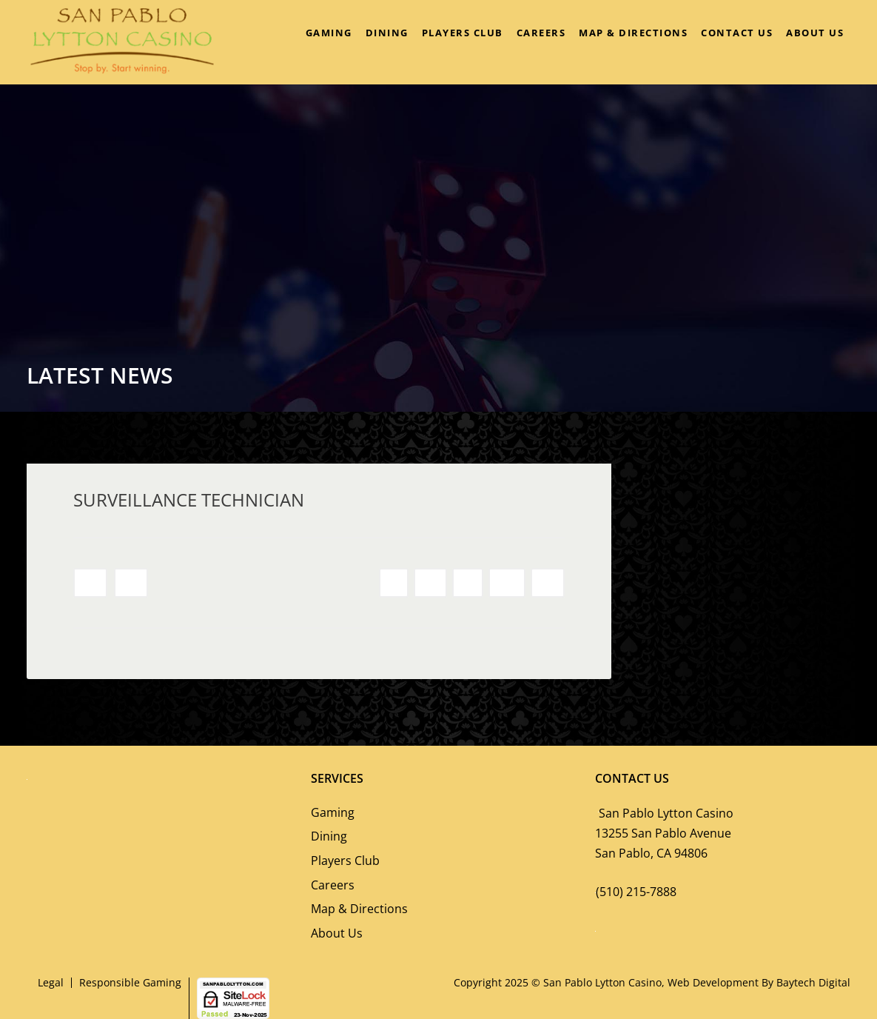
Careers (541, 32)
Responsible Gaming (130, 982)
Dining (387, 32)
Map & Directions (633, 32)
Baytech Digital (813, 982)
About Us (815, 32)
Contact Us (737, 32)
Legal (51, 982)
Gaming (329, 32)
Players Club (462, 32)
